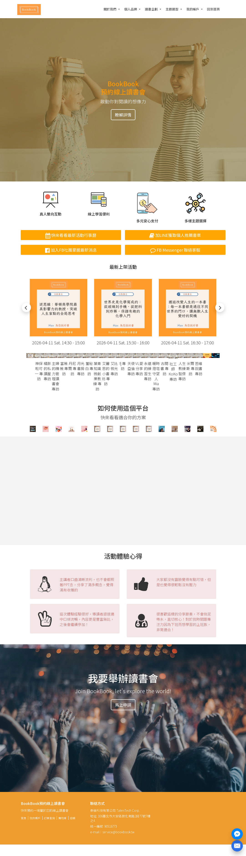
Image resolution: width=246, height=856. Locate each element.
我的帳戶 (192, 9)
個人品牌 (130, 9)
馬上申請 (123, 705)
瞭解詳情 (123, 115)
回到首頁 (213, 9)
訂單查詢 (49, 818)
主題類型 (172, 9)
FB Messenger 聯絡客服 (175, 250)
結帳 (72, 818)
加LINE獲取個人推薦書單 (175, 235)
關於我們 (110, 9)
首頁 (23, 818)
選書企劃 (151, 9)
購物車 (62, 818)
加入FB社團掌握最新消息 (71, 250)
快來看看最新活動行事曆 (70, 235)
